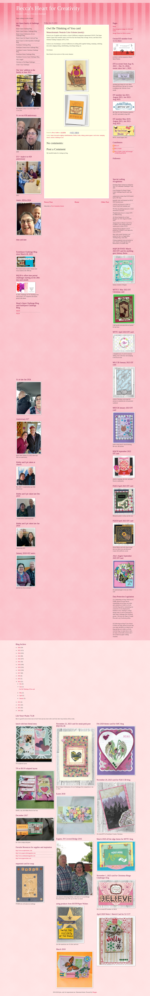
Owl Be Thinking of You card (27, 689)
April (20, 695)
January (21, 698)
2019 (19, 667)
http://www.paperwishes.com (23, 858)
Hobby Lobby (77, 135)
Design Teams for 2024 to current (121, 33)
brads (52, 135)
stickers (53, 137)
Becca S (117, 145)
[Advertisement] (22, 346)
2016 (19, 676)
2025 (19, 650)
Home (77, 202)
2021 (19, 661)
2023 (19, 656)
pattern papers (89, 135)
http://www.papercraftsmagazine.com (26, 853)
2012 (19, 705)
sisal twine (96, 135)
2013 (19, 702)
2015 (19, 678)
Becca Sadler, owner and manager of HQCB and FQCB (124, 152)
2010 (19, 710)
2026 (19, 647)
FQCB (18, 313)
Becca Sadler (118, 148)
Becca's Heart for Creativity (48, 8)
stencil (48, 137)
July (20, 684)
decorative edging (59, 135)
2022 (19, 659)
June (20, 687)
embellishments (68, 135)
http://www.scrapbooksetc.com (24, 850)
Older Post (105, 202)
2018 (19, 670)
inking (83, 135)
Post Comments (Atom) (57, 206)
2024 (19, 653)
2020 (19, 664)
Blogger (95, 992)
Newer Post (48, 202)
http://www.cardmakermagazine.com (25, 856)
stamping (102, 135)
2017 (19, 673)
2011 (19, 707)
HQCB (18, 311)
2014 (19, 681)
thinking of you (59, 137)
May (20, 693)
